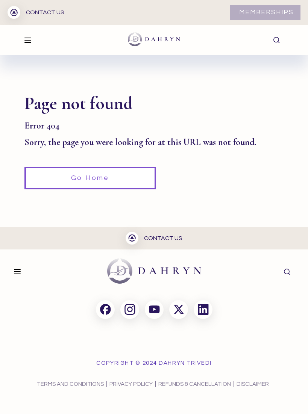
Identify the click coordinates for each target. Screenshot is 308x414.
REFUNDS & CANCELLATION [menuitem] (194, 384)
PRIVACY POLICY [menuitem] (131, 384)
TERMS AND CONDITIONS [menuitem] (70, 384)
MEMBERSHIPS (266, 12)
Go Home (90, 177)
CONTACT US (36, 12)
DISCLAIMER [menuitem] (253, 384)
